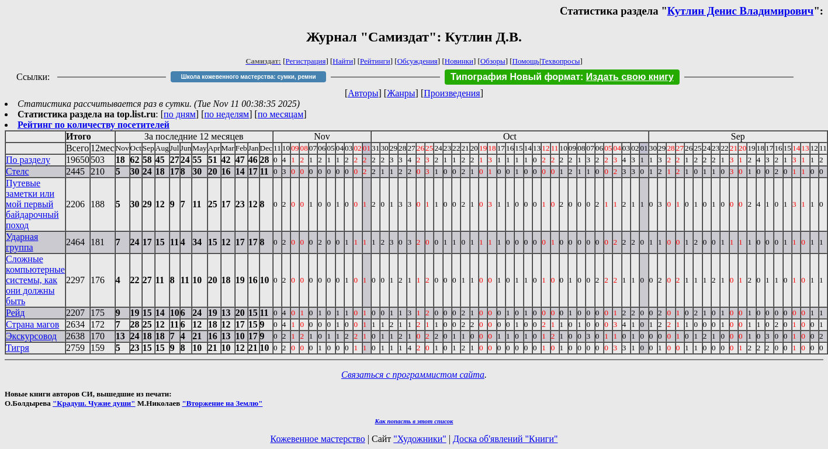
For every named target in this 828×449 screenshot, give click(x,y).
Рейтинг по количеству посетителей (93, 125)
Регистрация (306, 61)
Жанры (401, 93)
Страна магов (32, 324)
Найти (342, 61)
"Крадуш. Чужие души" (94, 403)
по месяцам (280, 114)
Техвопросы (560, 61)
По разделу (28, 160)
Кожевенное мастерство (318, 439)
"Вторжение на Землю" (222, 403)
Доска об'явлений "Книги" (505, 439)
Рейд (15, 313)
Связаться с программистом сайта (412, 375)
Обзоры (492, 61)
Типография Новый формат (515, 77)
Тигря (17, 348)
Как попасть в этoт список (414, 420)
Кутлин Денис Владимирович (740, 11)
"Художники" (419, 439)
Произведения (452, 93)
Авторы (363, 93)
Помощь (525, 61)
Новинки (459, 61)
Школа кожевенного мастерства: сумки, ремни (248, 77)
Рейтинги (375, 61)
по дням (180, 114)
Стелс (17, 171)
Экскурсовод (31, 336)
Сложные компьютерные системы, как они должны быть (35, 280)
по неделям (227, 114)
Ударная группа (22, 242)
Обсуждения (417, 61)
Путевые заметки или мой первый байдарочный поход (32, 204)
